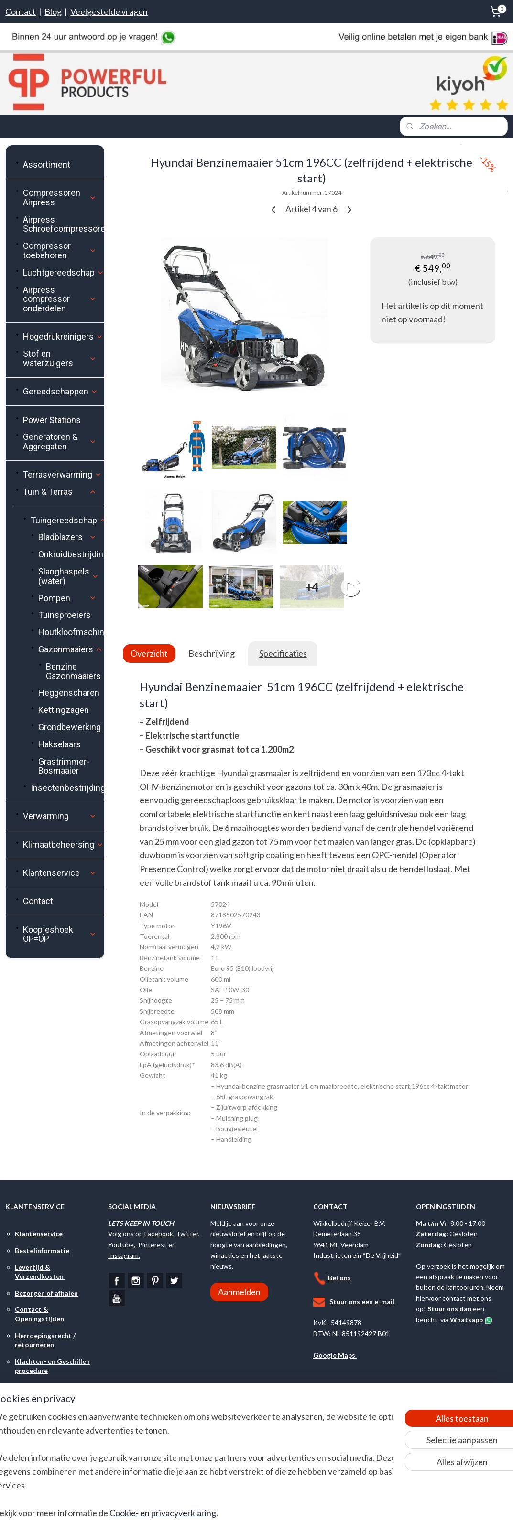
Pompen (67, 598)
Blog (53, 11)
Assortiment (46, 164)
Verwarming (59, 816)
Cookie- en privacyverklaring (180, 1513)
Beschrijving (211, 653)
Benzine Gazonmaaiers (73, 671)
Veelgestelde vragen (109, 11)
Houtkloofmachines (71, 632)
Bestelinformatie (42, 1250)
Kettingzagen (63, 710)
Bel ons (339, 1278)
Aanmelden (239, 1291)
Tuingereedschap (67, 520)
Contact (20, 11)
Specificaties (283, 653)
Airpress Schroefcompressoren (63, 224)
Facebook (158, 1234)
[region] (193, 1470)
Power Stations (52, 420)
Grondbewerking (69, 727)
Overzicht (149, 653)
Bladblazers (67, 537)
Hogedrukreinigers (63, 336)
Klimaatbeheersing (63, 845)
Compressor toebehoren (59, 250)
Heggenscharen (68, 693)
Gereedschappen (60, 391)
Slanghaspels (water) (68, 576)
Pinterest (152, 1245)
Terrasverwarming (62, 474)
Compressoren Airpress (59, 197)
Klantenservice (59, 873)
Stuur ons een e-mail (361, 1301)
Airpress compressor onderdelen (59, 299)
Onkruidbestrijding (71, 554)
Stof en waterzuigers (59, 358)
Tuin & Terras (59, 492)
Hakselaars (59, 744)
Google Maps (335, 1355)
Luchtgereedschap (63, 272)
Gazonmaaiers (70, 649)
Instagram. (124, 1255)
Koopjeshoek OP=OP (59, 934)
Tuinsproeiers (64, 615)
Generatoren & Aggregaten (59, 441)
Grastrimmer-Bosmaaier (63, 766)
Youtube (121, 1245)
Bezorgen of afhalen (46, 1293)
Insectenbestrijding (67, 788)
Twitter (187, 1234)
